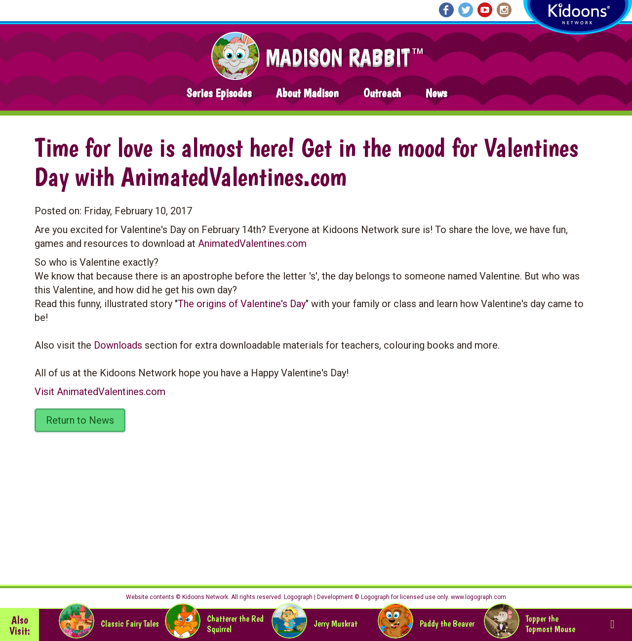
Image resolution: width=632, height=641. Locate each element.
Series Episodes (219, 93)
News (436, 93)
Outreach (382, 93)
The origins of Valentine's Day (242, 304)
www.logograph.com (477, 597)
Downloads (118, 345)
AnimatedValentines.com (252, 243)
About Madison (307, 93)
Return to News (80, 420)
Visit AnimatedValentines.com (100, 392)
